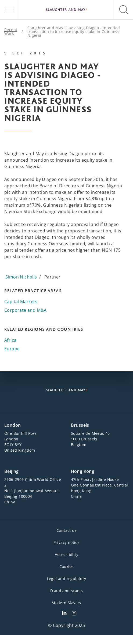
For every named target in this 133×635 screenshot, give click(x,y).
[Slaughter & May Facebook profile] (74, 614)
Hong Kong (83, 471)
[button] (9, 9)
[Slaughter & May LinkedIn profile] (64, 614)
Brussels (80, 425)
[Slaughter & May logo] (66, 9)
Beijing (11, 471)
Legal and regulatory (66, 578)
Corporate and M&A (25, 310)
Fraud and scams (66, 590)
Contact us (66, 530)
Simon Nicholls (21, 277)
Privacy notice (66, 542)
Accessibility (66, 554)
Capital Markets (20, 301)
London (12, 425)
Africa (10, 340)
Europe (12, 349)
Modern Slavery (66, 602)
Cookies (66, 566)
